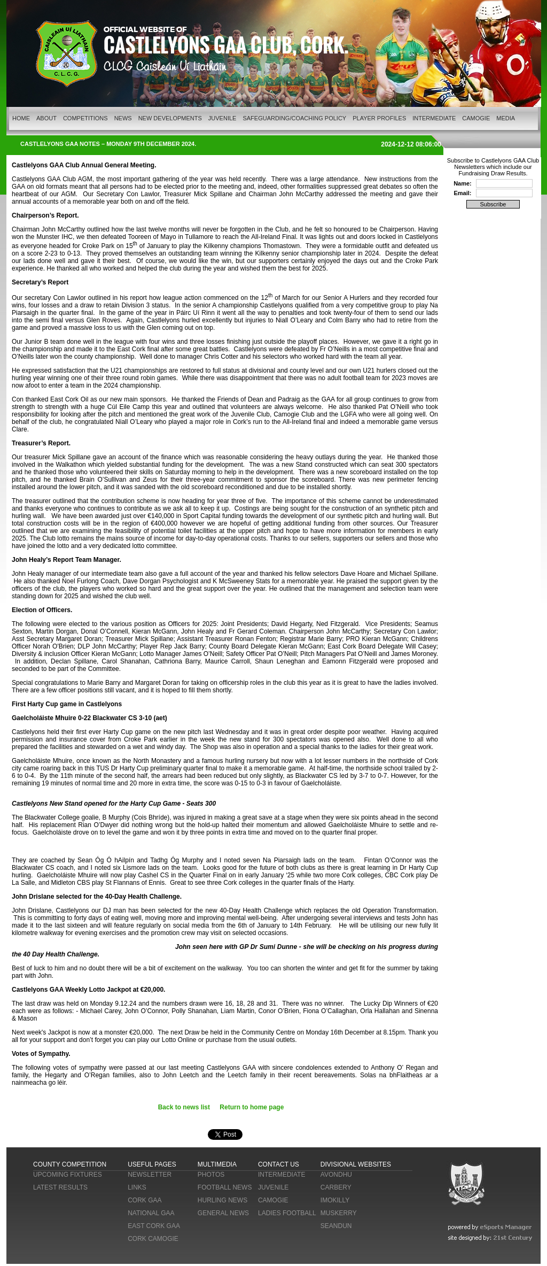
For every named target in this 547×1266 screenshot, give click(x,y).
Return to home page (252, 1107)
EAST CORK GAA (154, 1226)
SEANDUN (336, 1226)
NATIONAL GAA (151, 1213)
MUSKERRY (339, 1213)
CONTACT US (278, 1164)
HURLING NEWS (222, 1200)
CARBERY (336, 1187)
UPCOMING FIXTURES (67, 1174)
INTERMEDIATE (434, 118)
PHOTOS (211, 1174)
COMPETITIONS (85, 118)
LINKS (137, 1187)
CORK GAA (144, 1200)
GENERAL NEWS (223, 1213)
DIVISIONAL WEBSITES (356, 1164)
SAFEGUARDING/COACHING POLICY (294, 118)
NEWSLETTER (149, 1174)
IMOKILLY (335, 1200)
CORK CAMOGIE (153, 1238)
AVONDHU (336, 1174)
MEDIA (505, 118)
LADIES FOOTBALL (287, 1213)
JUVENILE (222, 118)
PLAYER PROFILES (379, 118)
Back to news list (184, 1107)
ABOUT (46, 118)
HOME (21, 118)
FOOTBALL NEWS (225, 1187)
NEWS (123, 118)
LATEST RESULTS (60, 1187)
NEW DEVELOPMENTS (170, 118)
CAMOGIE (476, 118)
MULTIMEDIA (217, 1164)
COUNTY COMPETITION (69, 1164)
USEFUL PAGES (152, 1164)
